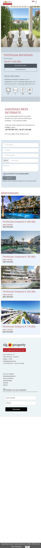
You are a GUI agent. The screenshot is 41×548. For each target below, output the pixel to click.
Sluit (27, 546)
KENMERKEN (21, 69)
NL (33, 1)
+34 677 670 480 (25, 129)
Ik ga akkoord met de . (16, 174)
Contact (5, 385)
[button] (4, 26)
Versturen (16, 409)
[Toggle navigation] (36, 3)
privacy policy (24, 174)
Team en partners (8, 378)
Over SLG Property (8, 374)
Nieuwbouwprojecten (9, 376)
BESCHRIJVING (20, 65)
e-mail (7, 127)
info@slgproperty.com (9, 361)
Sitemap (5, 382)
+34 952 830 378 (11, 129)
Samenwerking (7, 380)
